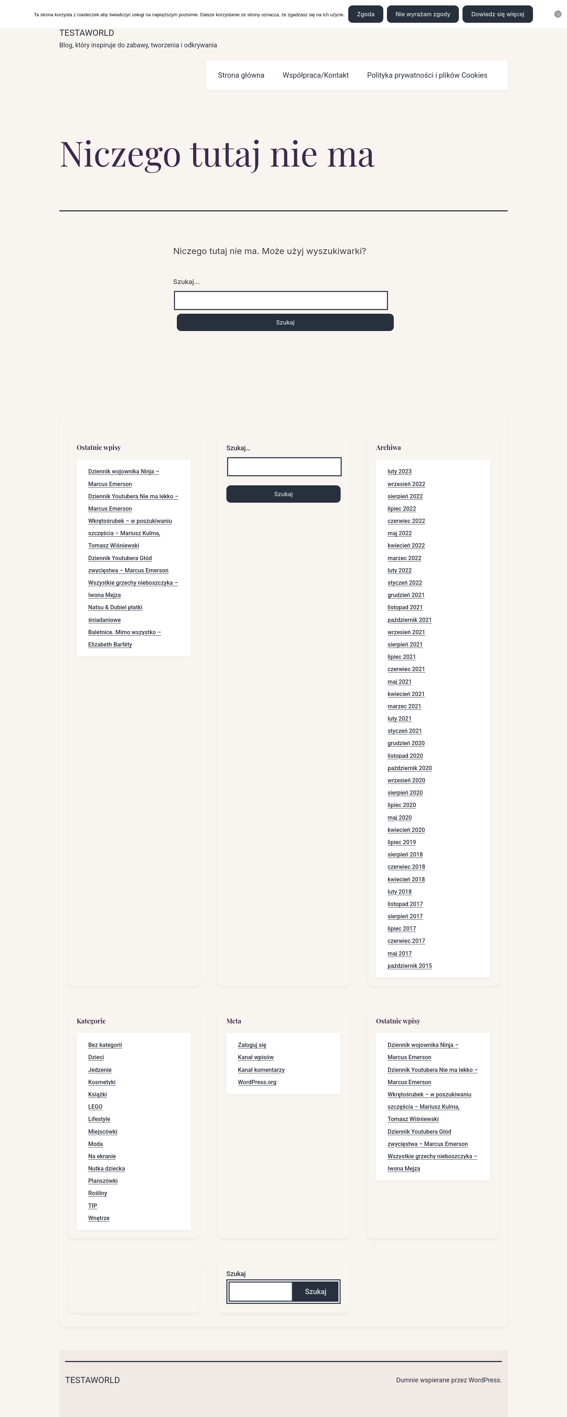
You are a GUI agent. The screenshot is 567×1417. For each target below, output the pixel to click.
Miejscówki (103, 1131)
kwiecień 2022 (406, 545)
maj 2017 (400, 953)
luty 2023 (400, 471)
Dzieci (96, 1057)
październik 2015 (410, 965)
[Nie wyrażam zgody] (558, 14)
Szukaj (236, 1274)
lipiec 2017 (402, 928)
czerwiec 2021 (406, 669)
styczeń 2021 (405, 730)
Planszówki (103, 1180)
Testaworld (86, 33)
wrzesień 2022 (406, 484)
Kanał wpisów (256, 1057)
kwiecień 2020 (406, 829)
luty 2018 (400, 891)
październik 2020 (410, 768)
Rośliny (97, 1193)
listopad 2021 (405, 607)
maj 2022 (400, 533)
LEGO (95, 1106)
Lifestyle (99, 1119)
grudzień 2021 (406, 595)
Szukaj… (186, 281)
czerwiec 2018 (406, 866)
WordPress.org (257, 1082)
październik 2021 (410, 620)
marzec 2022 (404, 558)
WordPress (484, 1380)
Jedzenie (100, 1069)
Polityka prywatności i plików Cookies (427, 75)
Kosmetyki (101, 1082)
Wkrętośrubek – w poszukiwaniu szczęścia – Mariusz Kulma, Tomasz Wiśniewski (130, 533)
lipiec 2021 (402, 656)
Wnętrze (99, 1218)
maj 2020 (400, 817)
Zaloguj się (252, 1045)
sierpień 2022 (405, 496)
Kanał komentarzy (261, 1069)
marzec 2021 (404, 706)
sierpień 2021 (405, 644)
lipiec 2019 (402, 842)
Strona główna (241, 75)
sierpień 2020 (405, 792)
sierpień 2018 (405, 854)
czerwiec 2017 (406, 940)
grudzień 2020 (406, 743)
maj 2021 (400, 681)
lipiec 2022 (402, 508)
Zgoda (366, 14)
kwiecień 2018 (406, 879)
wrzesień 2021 (406, 632)
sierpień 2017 (405, 916)
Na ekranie (102, 1156)
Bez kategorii (105, 1045)
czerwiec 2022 (406, 521)
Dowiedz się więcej (497, 14)
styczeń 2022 (405, 582)
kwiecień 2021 (406, 694)
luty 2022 (400, 570)
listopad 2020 (405, 755)
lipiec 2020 (402, 805)
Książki (97, 1094)
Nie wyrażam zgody (423, 14)
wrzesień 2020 (406, 780)
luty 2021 (400, 718)
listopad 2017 (405, 904)
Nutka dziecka (106, 1168)
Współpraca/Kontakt (316, 75)
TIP (92, 1205)
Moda (95, 1144)
